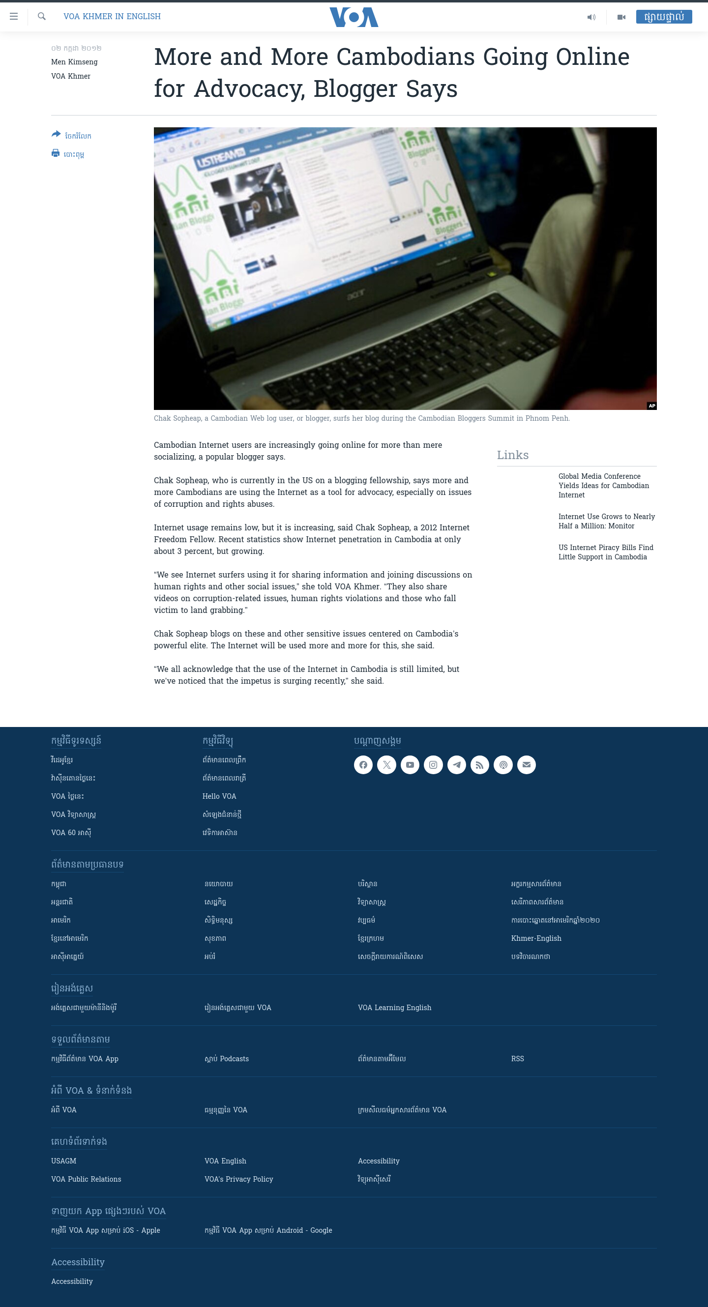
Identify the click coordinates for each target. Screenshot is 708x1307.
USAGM (63, 1162)
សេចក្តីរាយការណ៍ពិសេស (390, 957)
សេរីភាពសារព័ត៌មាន (537, 903)
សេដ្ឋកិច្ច (215, 903)
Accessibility (379, 1162)
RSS (517, 1059)
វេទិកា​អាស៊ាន (220, 833)
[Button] (71, 137)
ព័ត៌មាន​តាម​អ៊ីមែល (382, 1059)
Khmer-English (536, 939)
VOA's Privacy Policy (239, 1180)
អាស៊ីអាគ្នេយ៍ (67, 957)
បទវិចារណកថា (530, 957)
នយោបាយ (219, 884)
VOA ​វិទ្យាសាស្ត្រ (73, 815)
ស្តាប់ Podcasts (227, 1059)
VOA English (225, 1162)
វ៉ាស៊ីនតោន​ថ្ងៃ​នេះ (73, 779)
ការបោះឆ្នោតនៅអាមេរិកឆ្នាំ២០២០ (555, 921)
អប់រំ (210, 957)
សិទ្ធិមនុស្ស (219, 921)
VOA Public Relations (86, 1180)
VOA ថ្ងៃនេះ (67, 797)
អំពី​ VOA (64, 1110)
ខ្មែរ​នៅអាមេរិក (69, 939)
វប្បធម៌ (366, 921)
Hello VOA (219, 797)
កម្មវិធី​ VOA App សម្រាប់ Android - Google (268, 1231)
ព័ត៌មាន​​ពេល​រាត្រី (224, 779)
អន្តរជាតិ (62, 903)
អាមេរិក (61, 921)
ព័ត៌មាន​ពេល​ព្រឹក (224, 760)
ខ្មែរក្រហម (371, 939)
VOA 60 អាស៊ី (71, 833)
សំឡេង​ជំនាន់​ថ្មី (222, 815)
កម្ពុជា (58, 884)
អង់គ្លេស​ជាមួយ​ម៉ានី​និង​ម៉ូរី (84, 1008)
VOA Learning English (395, 1008)
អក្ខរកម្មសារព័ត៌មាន (536, 884)
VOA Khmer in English (112, 17)
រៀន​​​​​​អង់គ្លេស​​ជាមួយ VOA (238, 1008)
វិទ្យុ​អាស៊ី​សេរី (374, 1180)
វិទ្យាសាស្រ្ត (372, 903)
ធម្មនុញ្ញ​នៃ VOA (226, 1110)
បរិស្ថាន (368, 884)
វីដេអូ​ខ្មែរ (62, 760)
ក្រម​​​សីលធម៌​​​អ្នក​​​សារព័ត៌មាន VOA (402, 1110)
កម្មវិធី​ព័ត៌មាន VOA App (84, 1059)
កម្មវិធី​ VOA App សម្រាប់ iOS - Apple (105, 1231)
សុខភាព (215, 939)
